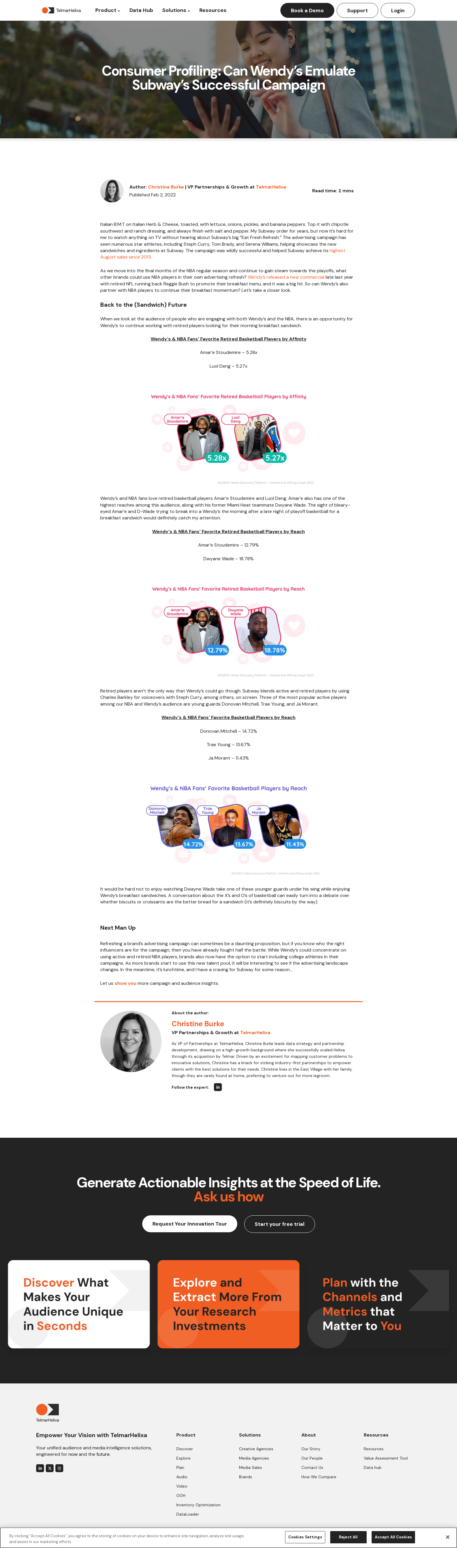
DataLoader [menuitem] (187, 1514)
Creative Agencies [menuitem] (256, 1448)
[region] (228, 1537)
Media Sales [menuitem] (250, 1467)
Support (357, 10)
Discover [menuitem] (184, 1448)
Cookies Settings (305, 1537)
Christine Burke (166, 187)
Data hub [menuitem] (373, 1467)
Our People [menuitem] (312, 1458)
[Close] (447, 1536)
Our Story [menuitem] (310, 1448)
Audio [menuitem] (181, 1476)
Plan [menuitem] (180, 1467)
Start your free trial (280, 1224)
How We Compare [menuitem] (318, 1476)
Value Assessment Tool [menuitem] (386, 1458)
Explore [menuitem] (183, 1458)
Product (105, 10)
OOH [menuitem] (180, 1495)
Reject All (348, 1537)
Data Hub (141, 10)
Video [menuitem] (181, 1486)
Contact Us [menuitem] (312, 1467)
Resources (212, 10)
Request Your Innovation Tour (189, 1223)
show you (125, 983)
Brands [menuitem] (245, 1476)
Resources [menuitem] (374, 1448)
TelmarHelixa (271, 187)
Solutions (174, 10)
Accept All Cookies (393, 1537)
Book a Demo (307, 10)
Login (398, 10)
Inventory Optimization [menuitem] (198, 1504)
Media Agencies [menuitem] (254, 1458)
